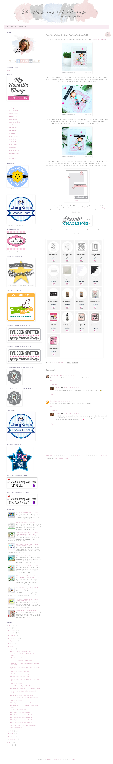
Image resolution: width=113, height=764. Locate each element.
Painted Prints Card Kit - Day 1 (20, 676)
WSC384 (76, 200)
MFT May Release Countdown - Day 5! (21, 722)
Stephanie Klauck (14, 153)
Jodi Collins (12, 127)
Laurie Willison (13, 142)
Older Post (104, 455)
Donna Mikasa (12, 119)
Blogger (73, 759)
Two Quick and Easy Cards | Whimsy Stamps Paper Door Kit (27, 599)
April (12, 731)
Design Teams (22, 27)
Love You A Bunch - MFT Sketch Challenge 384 (24, 697)
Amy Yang (11, 108)
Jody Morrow (12, 130)
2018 (10, 628)
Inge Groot (12, 125)
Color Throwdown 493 (16, 683)
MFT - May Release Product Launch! (21, 703)
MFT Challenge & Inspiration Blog (93, 208)
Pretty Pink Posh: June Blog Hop (26, 522)
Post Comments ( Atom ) (62, 458)
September (13, 638)
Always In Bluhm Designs (54, 759)
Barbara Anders (13, 113)
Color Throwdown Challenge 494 (19, 671)
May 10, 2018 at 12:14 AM (65, 401)
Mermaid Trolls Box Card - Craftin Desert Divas (25, 688)
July (11, 643)
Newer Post (49, 455)
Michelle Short (54, 375)
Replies (54, 384)
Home (6, 27)
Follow (9, 70)
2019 (10, 625)
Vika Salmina (12, 159)
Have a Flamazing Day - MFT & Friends (22, 686)
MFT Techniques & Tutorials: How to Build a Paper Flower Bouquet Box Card (28, 576)
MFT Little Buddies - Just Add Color (21, 695)
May (11, 649)
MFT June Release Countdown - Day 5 (21, 651)
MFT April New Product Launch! (25, 556)
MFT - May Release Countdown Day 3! (21, 717)
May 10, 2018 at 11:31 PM (71, 387)
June (11, 646)
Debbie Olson (12, 116)
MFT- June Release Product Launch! (27, 566)
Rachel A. (58, 387)
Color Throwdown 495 (16, 658)
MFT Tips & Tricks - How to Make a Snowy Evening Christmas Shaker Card (27, 588)
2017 (10, 742)
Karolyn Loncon (13, 136)
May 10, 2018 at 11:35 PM (71, 413)
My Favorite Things (99, 39)
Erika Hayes (53, 401)
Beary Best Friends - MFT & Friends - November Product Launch (28, 544)
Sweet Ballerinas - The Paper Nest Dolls (23, 725)
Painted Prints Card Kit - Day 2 (20, 674)
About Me (13, 27)
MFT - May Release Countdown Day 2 (21, 715)
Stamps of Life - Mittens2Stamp (26, 610)
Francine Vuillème (14, 122)
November (13, 633)
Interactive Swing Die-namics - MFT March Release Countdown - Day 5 (27, 533)
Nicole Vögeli (13, 147)
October (12, 635)
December (13, 630)
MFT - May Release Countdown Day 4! (21, 720)
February (13, 736)
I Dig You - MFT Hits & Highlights (21, 660)
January (12, 739)
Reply (51, 380)
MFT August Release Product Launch (27, 512)
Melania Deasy (13, 144)
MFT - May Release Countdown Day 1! (21, 712)
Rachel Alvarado (13, 150)
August (12, 641)
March (12, 733)
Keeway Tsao (12, 139)
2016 (10, 745)
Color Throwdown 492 (16, 700)
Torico (11, 156)
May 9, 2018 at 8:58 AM (67, 375)
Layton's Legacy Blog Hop (18, 709)
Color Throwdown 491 (16, 727)
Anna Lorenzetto (13, 110)
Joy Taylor (12, 133)
